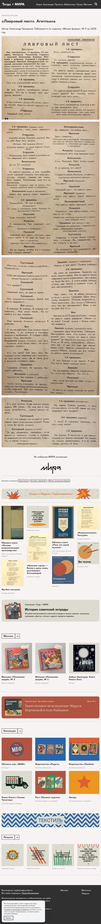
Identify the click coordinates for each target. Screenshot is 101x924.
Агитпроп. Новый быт (39, 481)
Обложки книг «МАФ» (13, 764)
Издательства (47, 768)
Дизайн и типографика (50, 802)
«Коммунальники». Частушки (87, 534)
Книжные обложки (65, 551)
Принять (9, 918)
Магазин (88, 4)
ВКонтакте (86, 890)
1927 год (55, 551)
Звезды (72, 798)
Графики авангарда (15, 804)
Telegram (85, 893)
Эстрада (14, 15)
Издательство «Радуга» (47, 764)
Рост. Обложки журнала (47, 798)
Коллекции (48, 4)
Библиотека (70, 4)
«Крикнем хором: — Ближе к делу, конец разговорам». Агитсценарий (37, 569)
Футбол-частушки (11, 589)
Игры (86, 567)
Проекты (59, 4)
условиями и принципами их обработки (16, 910)
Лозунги (37, 530)
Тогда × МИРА (13, 4)
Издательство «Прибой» (81, 764)
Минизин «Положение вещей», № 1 (46, 678)
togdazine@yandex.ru (23, 890)
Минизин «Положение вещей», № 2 (13, 678)
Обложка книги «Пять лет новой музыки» (60, 545)
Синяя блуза (23, 481)
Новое (39, 4)
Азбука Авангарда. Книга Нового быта (82, 678)
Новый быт (6, 15)
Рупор (80, 4)
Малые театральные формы (60, 481)
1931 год (5, 554)
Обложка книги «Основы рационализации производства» (10, 547)
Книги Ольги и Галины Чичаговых (13, 799)
